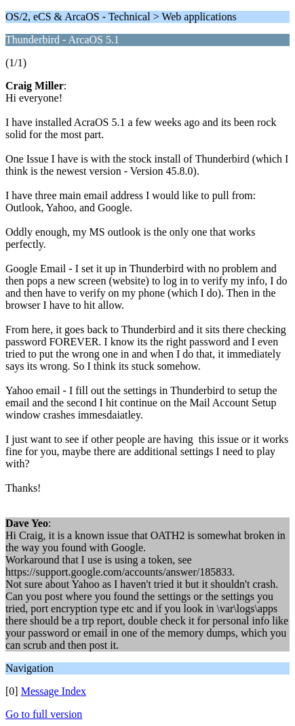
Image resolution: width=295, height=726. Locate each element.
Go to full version (43, 714)
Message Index (53, 691)
